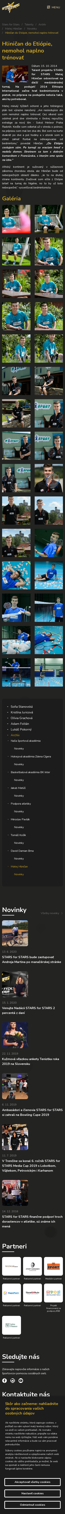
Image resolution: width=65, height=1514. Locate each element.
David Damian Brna (22, 851)
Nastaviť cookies (32, 1493)
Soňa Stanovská (22, 707)
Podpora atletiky (21, 804)
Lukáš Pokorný (21, 729)
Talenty (29, 24)
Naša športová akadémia (26, 741)
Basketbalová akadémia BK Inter (30, 772)
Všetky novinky (50, 913)
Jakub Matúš (18, 788)
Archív (42, 24)
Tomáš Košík (18, 835)
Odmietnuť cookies (32, 1505)
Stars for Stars (11, 24)
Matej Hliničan (13, 29)
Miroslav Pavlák (20, 819)
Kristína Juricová (22, 712)
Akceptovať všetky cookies (32, 1482)
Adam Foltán (20, 724)
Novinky (32, 29)
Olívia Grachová (21, 718)
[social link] (4, 1381)
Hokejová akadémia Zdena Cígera (31, 756)
